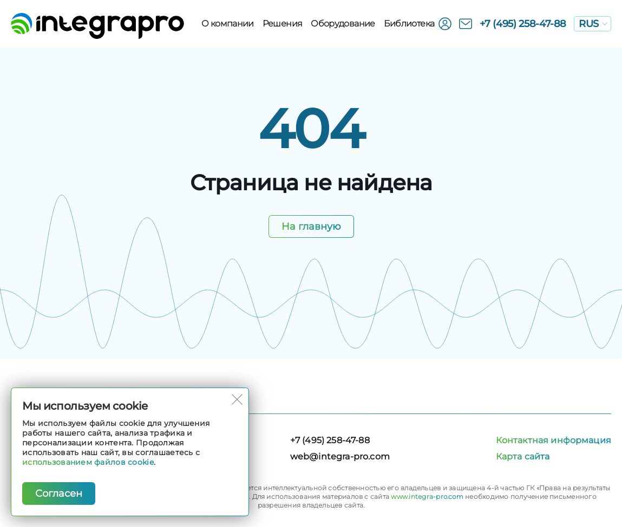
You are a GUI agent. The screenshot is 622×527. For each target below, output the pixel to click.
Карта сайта (523, 456)
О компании (227, 23)
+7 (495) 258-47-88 (523, 23)
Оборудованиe (343, 23)
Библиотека (409, 23)
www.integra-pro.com (427, 496)
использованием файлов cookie (88, 462)
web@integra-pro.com (340, 456)
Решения (283, 23)
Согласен (58, 493)
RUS (593, 24)
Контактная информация (553, 440)
